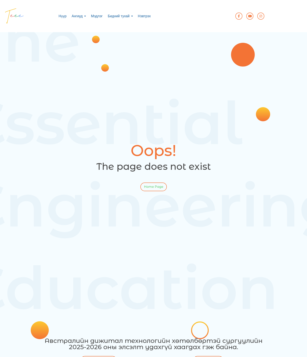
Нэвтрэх (144, 16)
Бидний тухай (118, 16)
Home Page (153, 187)
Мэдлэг (97, 16)
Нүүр (63, 16)
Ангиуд (77, 16)
